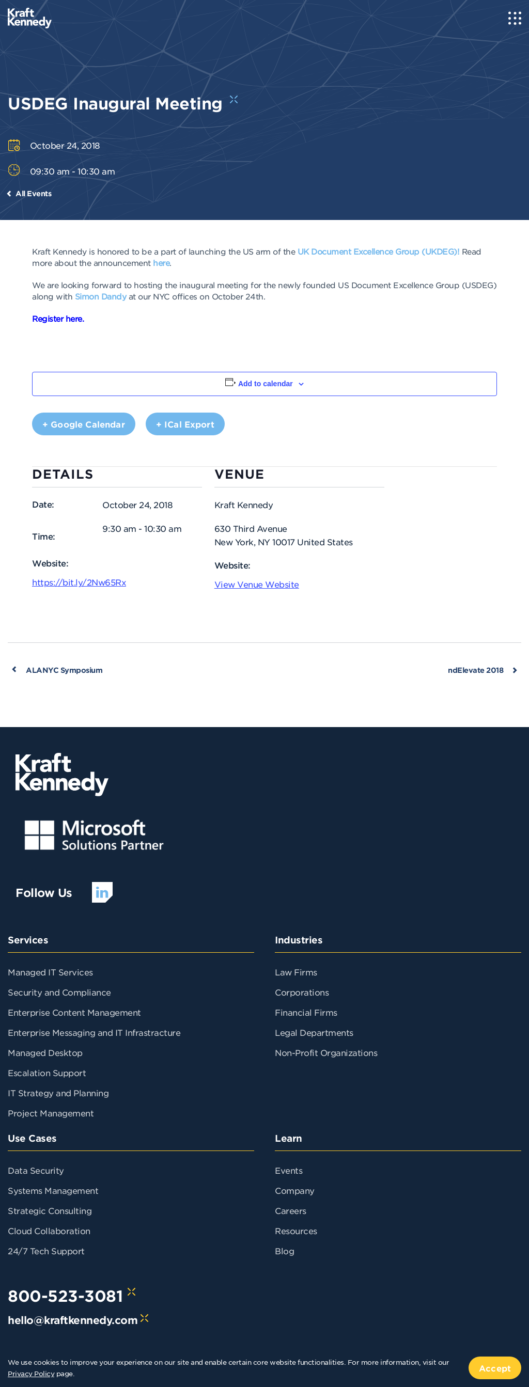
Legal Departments (314, 1032)
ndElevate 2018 (475, 670)
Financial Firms (306, 1012)
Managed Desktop (45, 1052)
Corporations (302, 992)
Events (288, 1170)
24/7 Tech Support (46, 1251)
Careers (290, 1210)
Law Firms (296, 972)
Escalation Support (47, 1072)
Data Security (36, 1170)
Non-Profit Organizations (326, 1052)
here (161, 262)
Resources (296, 1230)
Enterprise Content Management (74, 1012)
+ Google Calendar (83, 424)
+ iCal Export (185, 424)
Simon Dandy (101, 296)
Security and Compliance (59, 992)
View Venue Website (256, 584)
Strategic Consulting (49, 1210)
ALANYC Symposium (64, 670)
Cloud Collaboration (49, 1230)
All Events (33, 193)
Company (295, 1190)
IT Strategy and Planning (58, 1092)
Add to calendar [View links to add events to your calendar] (265, 384)
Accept (495, 1368)
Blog (284, 1251)
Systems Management (53, 1190)
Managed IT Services (50, 972)
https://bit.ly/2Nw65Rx (79, 582)
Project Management (51, 1113)
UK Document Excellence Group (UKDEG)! (379, 251)
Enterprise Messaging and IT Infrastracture (94, 1032)
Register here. (58, 318)
